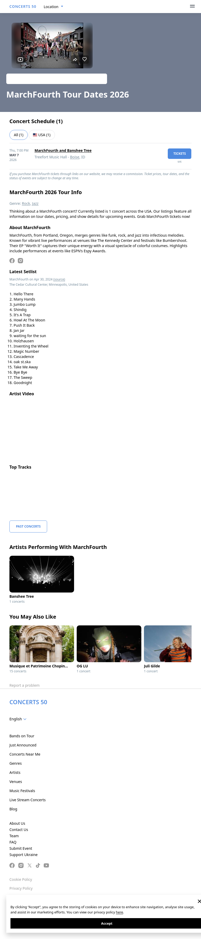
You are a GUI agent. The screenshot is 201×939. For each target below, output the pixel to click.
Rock (26, 203)
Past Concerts (28, 526)
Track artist (57, 78)
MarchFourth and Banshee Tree (63, 150)
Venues (15, 781)
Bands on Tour (21, 735)
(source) (59, 279)
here (119, 912)
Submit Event (20, 848)
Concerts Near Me (24, 754)
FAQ (12, 842)
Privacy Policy (20, 888)
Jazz (35, 203)
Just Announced (22, 745)
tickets (179, 153)
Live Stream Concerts (27, 799)
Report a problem (24, 685)
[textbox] (19, 719)
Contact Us (18, 829)
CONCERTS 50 (22, 6)
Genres (15, 763)
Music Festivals (22, 790)
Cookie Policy (20, 879)
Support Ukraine (23, 854)
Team (14, 835)
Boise (74, 156)
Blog (13, 808)
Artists (14, 772)
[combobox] (54, 7)
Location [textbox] (51, 6)
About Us (17, 823)
